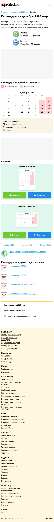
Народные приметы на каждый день (10, 489)
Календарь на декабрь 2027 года (22, 294)
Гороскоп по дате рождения (13, 396)
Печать (41, 195)
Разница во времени (10, 447)
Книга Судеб (6, 460)
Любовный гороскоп (9, 390)
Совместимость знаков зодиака (11, 383)
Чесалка (4, 472)
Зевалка (4, 478)
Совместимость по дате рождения (11, 403)
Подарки (4, 505)
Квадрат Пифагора (9, 466)
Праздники (5, 356)
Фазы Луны (6, 425)
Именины (5, 372)
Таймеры (5, 453)
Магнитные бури (8, 435)
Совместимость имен (10, 399)
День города (6, 362)
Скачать (15, 195)
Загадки (4, 499)
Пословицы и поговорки (11, 496)
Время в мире (7, 444)
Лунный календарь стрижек (12, 419)
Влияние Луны (7, 428)
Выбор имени (7, 369)
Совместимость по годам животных (11, 408)
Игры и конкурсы (8, 502)
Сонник (4, 512)
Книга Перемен (7, 463)
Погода (4, 438)
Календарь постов (9, 346)
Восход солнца (7, 441)
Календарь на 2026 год (18, 266)
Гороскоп (5, 387)
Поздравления (7, 359)
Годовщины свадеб (9, 348)
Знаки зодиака (7, 379)
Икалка (4, 475)
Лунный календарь (9, 416)
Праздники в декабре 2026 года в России (27, 252)
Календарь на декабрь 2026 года (22, 284)
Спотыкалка (6, 481)
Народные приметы (9, 493)
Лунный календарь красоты (13, 422)
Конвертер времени (9, 450)
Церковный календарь (10, 343)
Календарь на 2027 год (18, 275)
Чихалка (4, 469)
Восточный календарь (10, 393)
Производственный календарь (9, 339)
